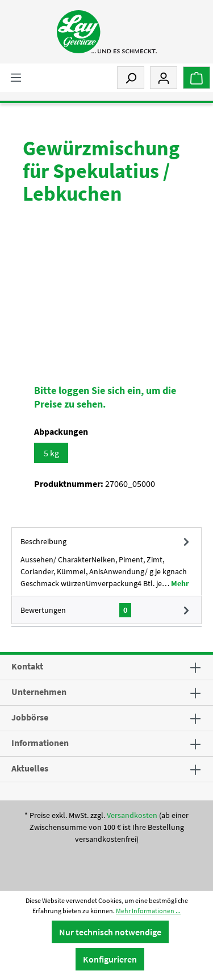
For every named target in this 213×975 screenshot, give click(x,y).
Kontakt (27, 666)
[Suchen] (131, 77)
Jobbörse (29, 717)
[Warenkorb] (196, 77)
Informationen (40, 742)
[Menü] (16, 77)
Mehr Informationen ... (148, 910)
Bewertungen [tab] (106, 610)
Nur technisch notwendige (110, 932)
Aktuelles (29, 768)
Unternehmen (38, 691)
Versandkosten (132, 815)
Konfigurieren (110, 959)
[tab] (106, 561)
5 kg (51, 453)
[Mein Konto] (164, 77)
